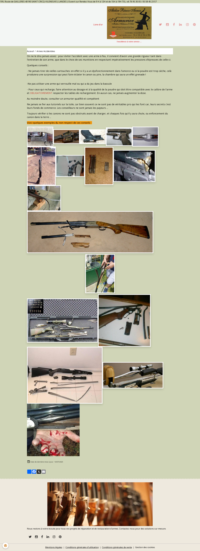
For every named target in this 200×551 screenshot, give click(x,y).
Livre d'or (98, 24)
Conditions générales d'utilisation (82, 547)
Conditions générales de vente (117, 547)
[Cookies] (6, 546)
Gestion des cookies (145, 547)
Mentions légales (53, 547)
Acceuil (30, 51)
